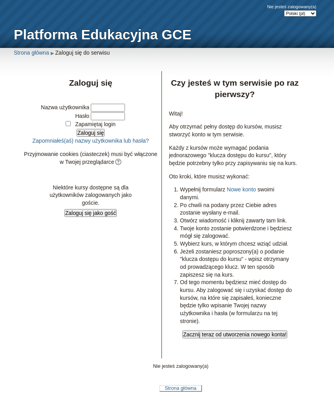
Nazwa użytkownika (65, 107)
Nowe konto (241, 189)
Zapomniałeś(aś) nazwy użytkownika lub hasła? (90, 141)
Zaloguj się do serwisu (82, 53)
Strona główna (31, 53)
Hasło (82, 116)
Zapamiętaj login (95, 124)
